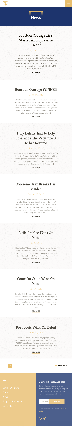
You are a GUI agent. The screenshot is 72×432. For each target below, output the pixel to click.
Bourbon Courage (11, 390)
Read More (36, 73)
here (60, 396)
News (5, 399)
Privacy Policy (9, 408)
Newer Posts (62, 365)
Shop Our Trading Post (13, 403)
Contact (6, 394)
